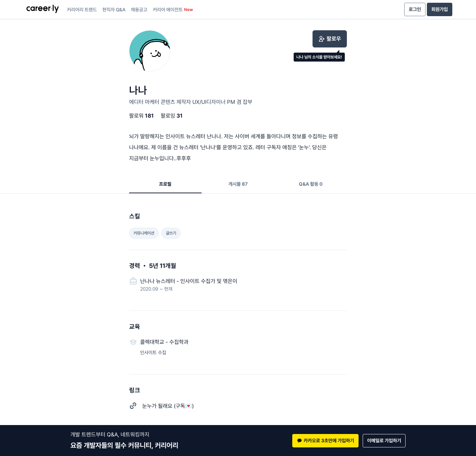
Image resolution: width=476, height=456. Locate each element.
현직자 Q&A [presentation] (113, 9)
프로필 (165, 184)
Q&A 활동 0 (310, 184)
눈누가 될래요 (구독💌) (168, 406)
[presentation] (42, 9)
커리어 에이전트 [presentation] (173, 9)
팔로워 (141, 115)
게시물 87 (238, 184)
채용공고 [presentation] (139, 9)
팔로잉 (172, 115)
